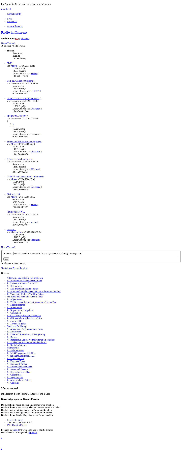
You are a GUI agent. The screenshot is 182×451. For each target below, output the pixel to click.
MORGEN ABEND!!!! (17, 116)
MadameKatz (17, 232)
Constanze (35, 108)
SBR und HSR (13, 194)
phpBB (16, 430)
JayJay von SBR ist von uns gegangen (24, 141)
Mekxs (14, 66)
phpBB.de (32, 432)
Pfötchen (25, 38)
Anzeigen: (15, 253)
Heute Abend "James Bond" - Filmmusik (25, 176)
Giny (17, 38)
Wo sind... (11, 229)
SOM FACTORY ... (16, 212)
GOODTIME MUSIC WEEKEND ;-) (24, 98)
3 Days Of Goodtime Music (19, 159)
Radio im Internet (14, 32)
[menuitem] (9, 19)
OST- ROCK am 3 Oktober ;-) (20, 81)
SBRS (9, 63)
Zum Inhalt (6, 9)
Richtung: (70, 253)
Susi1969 (35, 91)
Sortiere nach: (43, 253)
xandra (34, 222)
